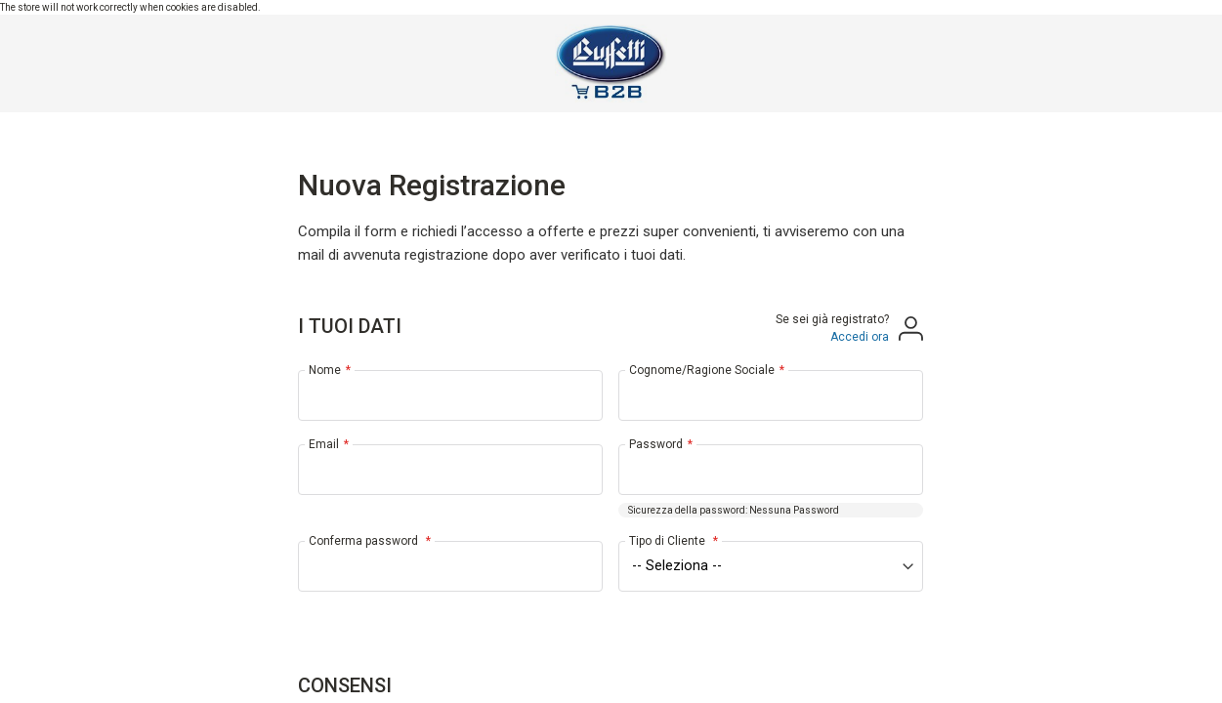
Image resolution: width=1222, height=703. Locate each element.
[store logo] (611, 63)
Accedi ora (859, 337)
